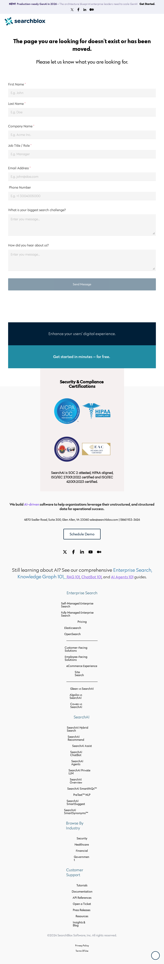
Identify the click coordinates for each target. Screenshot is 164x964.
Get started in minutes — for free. (82, 356)
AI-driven (31, 504)
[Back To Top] (155, 955)
